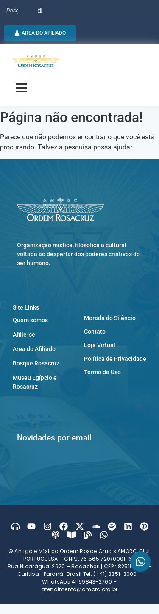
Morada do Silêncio (110, 318)
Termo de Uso (102, 372)
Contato (95, 331)
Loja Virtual (99, 345)
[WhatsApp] (140, 561)
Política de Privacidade (115, 358)
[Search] (20, 10)
